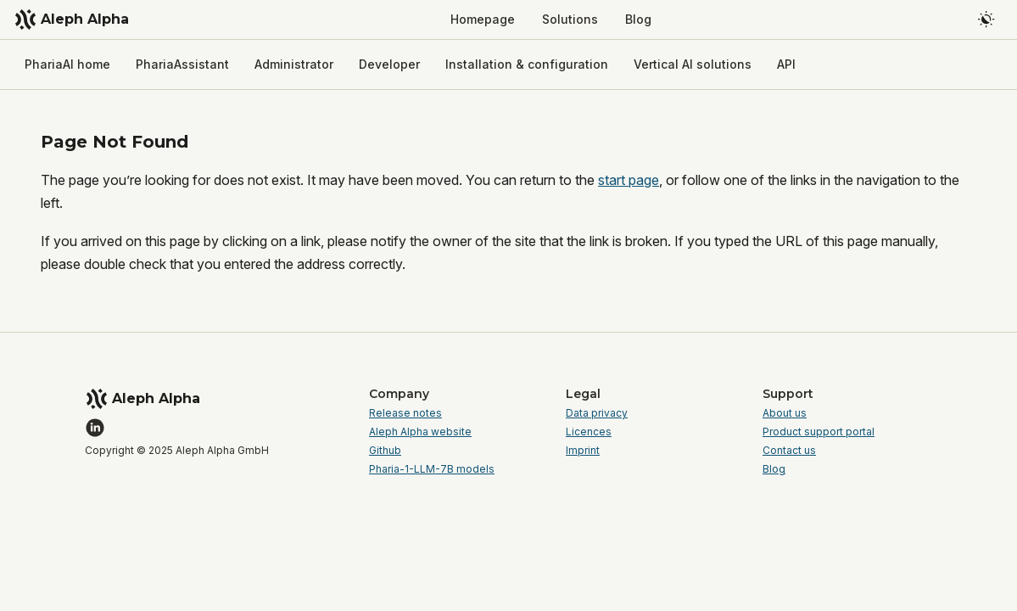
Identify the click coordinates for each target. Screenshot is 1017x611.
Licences (589, 432)
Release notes (405, 413)
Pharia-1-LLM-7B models (432, 469)
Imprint (583, 451)
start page (628, 179)
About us (785, 413)
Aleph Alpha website (420, 432)
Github (385, 451)
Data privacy (597, 413)
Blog (774, 469)
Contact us (789, 451)
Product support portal (819, 432)
